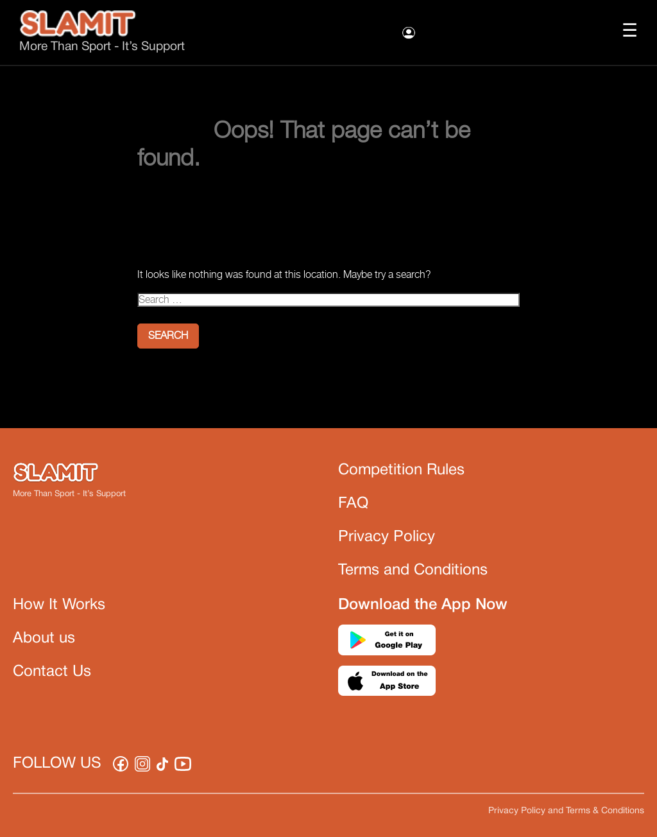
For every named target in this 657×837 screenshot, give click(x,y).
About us (44, 639)
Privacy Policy (386, 537)
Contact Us (52, 672)
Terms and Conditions (413, 571)
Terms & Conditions (605, 811)
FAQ (353, 504)
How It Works (59, 605)
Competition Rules (401, 470)
